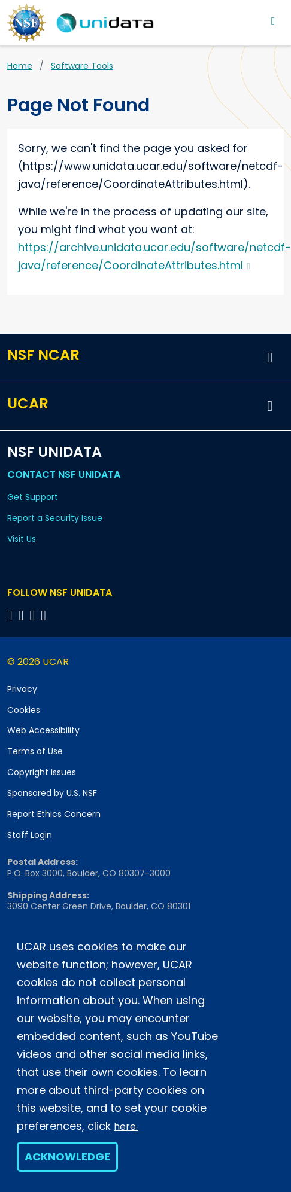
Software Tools (82, 66)
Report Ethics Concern (54, 814)
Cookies (23, 710)
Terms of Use (35, 751)
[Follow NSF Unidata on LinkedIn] (34, 615)
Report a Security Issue (54, 518)
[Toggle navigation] (273, 20)
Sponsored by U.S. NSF (52, 793)
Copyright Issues (41, 772)
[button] (270, 358)
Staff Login (29, 835)
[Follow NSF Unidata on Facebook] (45, 615)
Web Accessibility (43, 730)
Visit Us (21, 539)
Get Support (32, 497)
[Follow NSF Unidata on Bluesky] (11, 615)
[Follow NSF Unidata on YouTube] (23, 615)
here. (126, 1126)
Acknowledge (67, 1156)
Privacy (22, 689)
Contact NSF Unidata (63, 474)
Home (19, 66)
